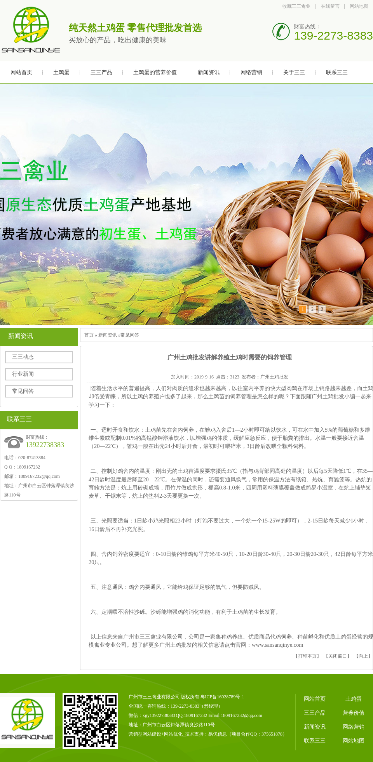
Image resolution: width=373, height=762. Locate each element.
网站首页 (21, 72)
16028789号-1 (230, 697)
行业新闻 (23, 374)
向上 (363, 656)
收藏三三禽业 (296, 6)
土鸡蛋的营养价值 (155, 72)
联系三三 (337, 72)
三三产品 (101, 72)
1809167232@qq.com (39, 476)
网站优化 (173, 734)
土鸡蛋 (61, 72)
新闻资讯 (209, 72)
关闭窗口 (337, 656)
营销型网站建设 (145, 734)
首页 (89, 335)
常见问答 (23, 391)
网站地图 (359, 6)
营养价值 (353, 713)
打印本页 (307, 656)
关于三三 (294, 72)
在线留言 (330, 6)
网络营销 (251, 72)
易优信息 (217, 734)
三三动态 (23, 357)
